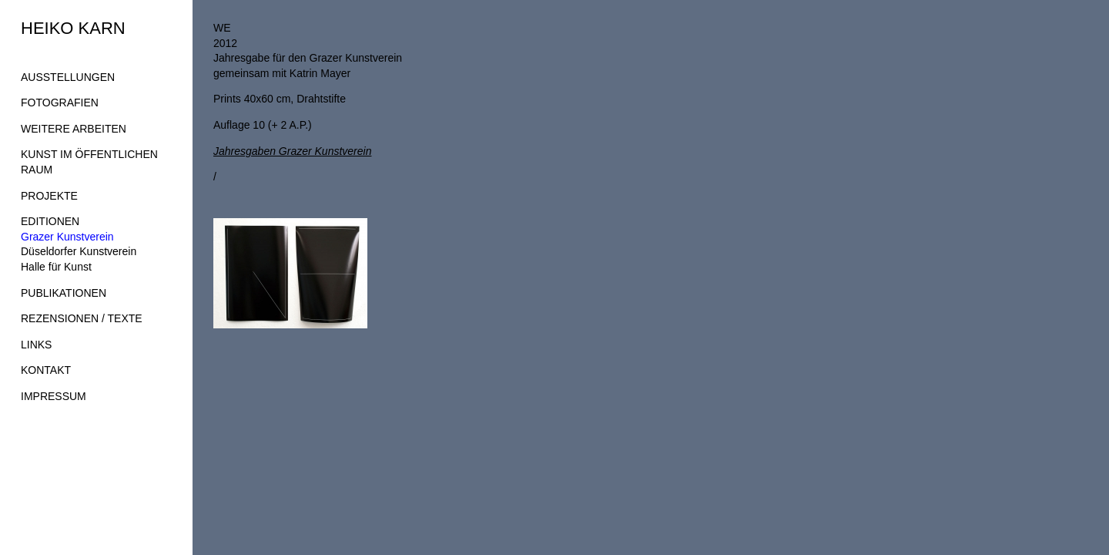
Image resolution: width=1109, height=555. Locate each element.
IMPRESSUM (53, 396)
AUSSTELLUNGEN (68, 77)
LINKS (36, 344)
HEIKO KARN (73, 28)
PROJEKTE (49, 196)
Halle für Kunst (56, 267)
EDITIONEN (50, 221)
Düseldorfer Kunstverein (78, 251)
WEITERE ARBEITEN (73, 129)
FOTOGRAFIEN (60, 102)
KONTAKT (46, 370)
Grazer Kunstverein (67, 236)
